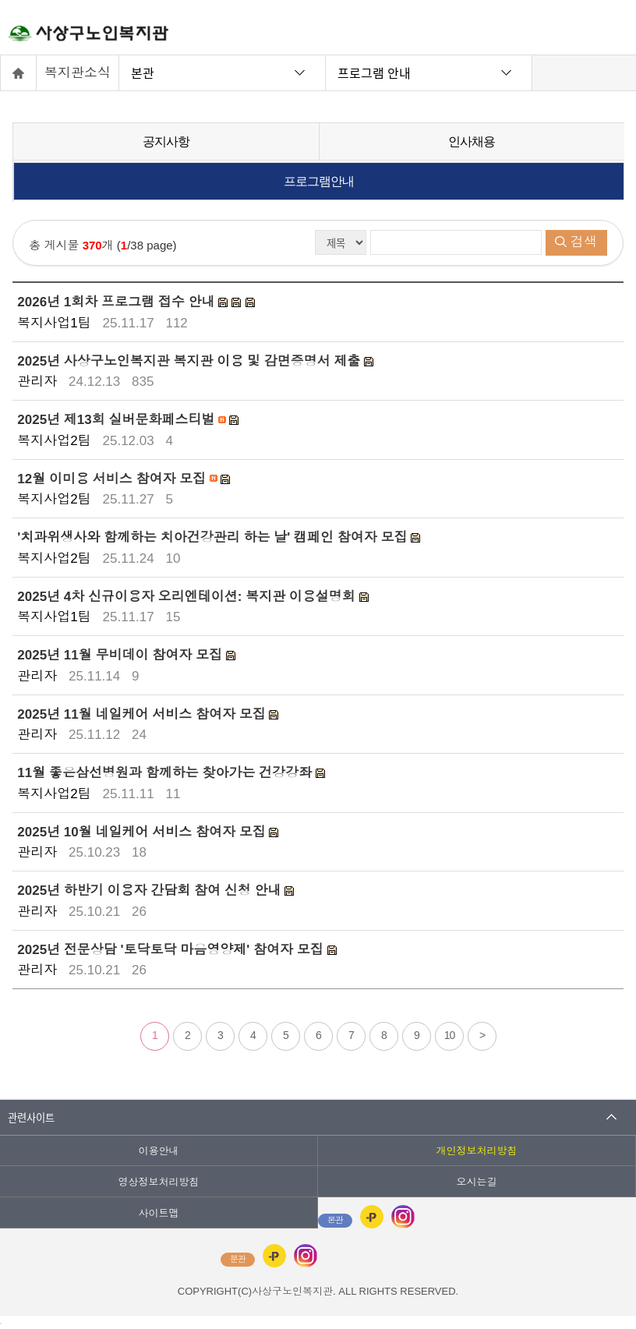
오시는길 (477, 1182)
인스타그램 (403, 1216)
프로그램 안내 (374, 72)
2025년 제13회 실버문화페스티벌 (117, 419)
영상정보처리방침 (159, 1182)
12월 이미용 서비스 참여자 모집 (113, 478)
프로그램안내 (319, 181)
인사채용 (471, 141)
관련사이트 (31, 1117)
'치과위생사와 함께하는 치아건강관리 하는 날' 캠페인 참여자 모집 (214, 537)
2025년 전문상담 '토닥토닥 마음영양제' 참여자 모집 (172, 949)
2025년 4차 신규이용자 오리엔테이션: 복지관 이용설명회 (188, 596)
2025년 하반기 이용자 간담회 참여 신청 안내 (150, 890)
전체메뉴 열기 (608, 31)
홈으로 (19, 72)
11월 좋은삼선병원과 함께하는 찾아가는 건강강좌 (166, 772)
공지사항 (166, 141)
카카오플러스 (371, 1216)
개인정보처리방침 (477, 1151)
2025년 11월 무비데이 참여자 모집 (121, 655)
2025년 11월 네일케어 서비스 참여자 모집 (143, 713)
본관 (142, 72)
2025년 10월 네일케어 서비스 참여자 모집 (143, 831)
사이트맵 (159, 1213)
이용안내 (159, 1151)
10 (449, 1035)
